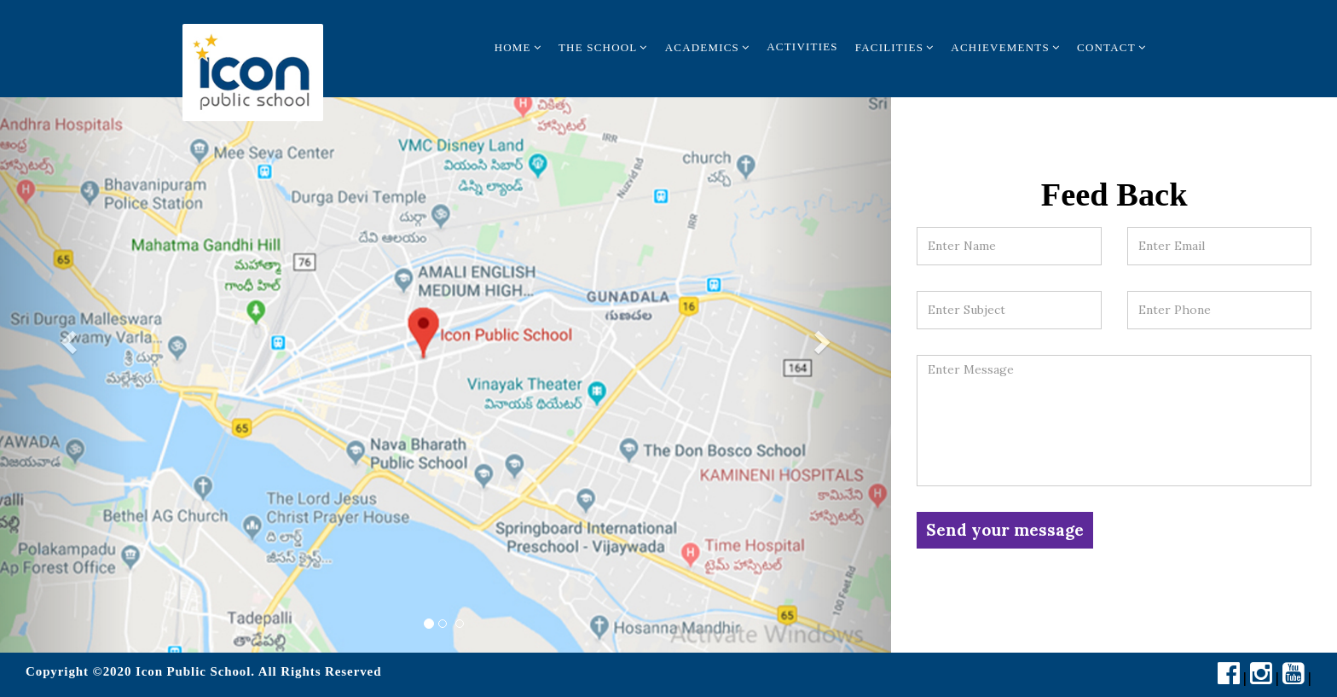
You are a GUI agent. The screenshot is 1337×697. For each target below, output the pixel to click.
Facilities (895, 47)
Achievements (1005, 47)
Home (518, 47)
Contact (1111, 47)
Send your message (1005, 530)
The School (603, 47)
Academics (707, 47)
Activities (802, 46)
